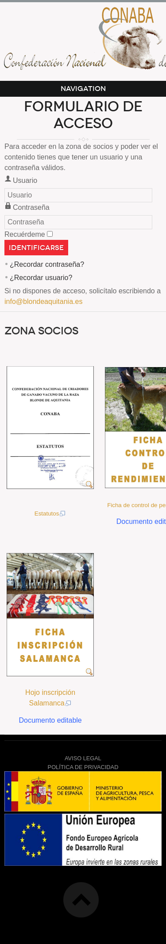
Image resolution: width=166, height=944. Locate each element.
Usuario (25, 180)
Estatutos (50, 513)
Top (81, 899)
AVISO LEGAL (83, 758)
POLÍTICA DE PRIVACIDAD (83, 767)
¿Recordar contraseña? (47, 264)
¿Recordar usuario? (41, 277)
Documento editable (50, 720)
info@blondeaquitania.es (43, 301)
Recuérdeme (24, 234)
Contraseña (31, 207)
